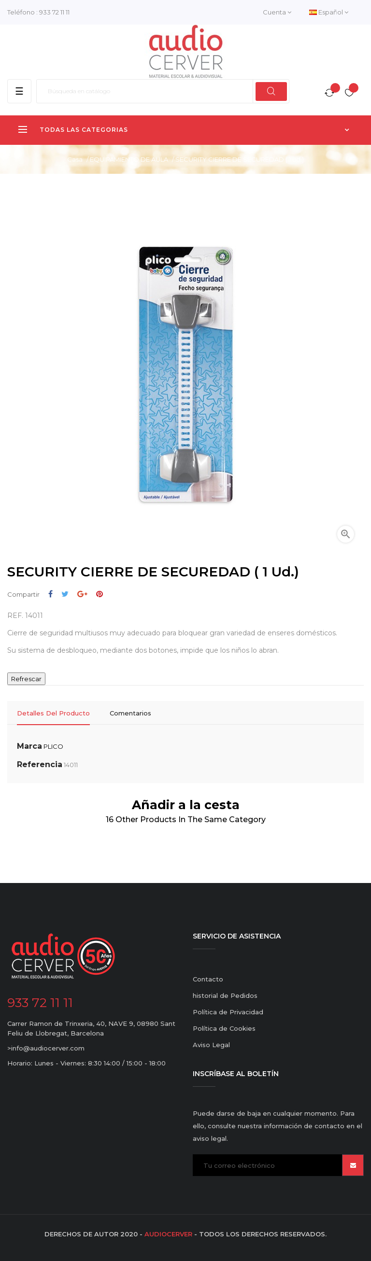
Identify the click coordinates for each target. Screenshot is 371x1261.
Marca (29, 746)
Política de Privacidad (228, 1012)
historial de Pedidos (225, 995)
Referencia (39, 764)
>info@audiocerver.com (46, 1048)
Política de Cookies (224, 1028)
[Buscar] (162, 91)
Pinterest (99, 594)
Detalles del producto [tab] (53, 713)
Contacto (208, 979)
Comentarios (130, 713)
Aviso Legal (211, 1045)
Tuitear (65, 594)
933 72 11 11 (54, 12)
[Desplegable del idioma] (329, 12)
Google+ (82, 594)
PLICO (53, 746)
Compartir (50, 594)
